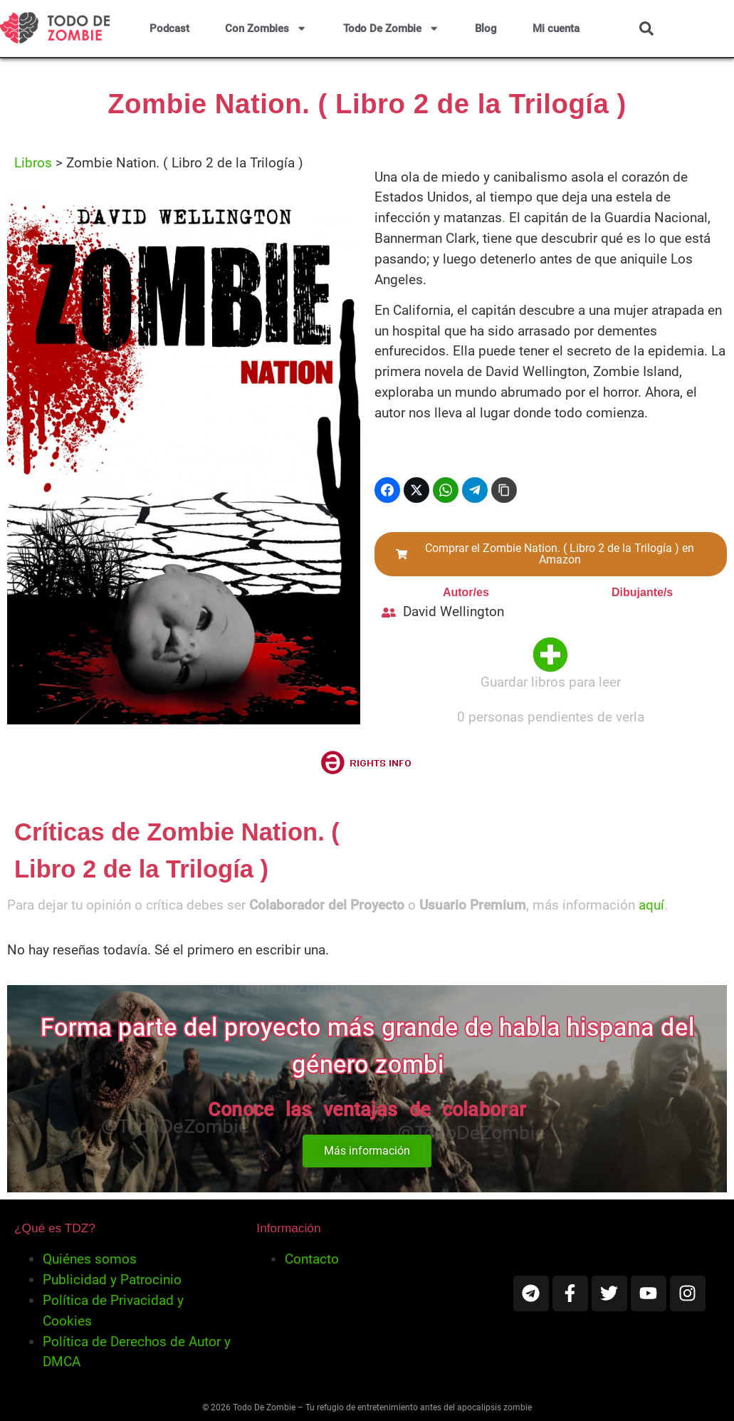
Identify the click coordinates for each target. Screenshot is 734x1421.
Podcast (169, 28)
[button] (646, 28)
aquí (651, 905)
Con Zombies (266, 28)
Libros (33, 163)
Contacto (312, 1259)
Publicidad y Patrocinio (112, 1279)
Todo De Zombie (391, 28)
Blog (486, 28)
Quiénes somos (90, 1259)
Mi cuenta (556, 28)
